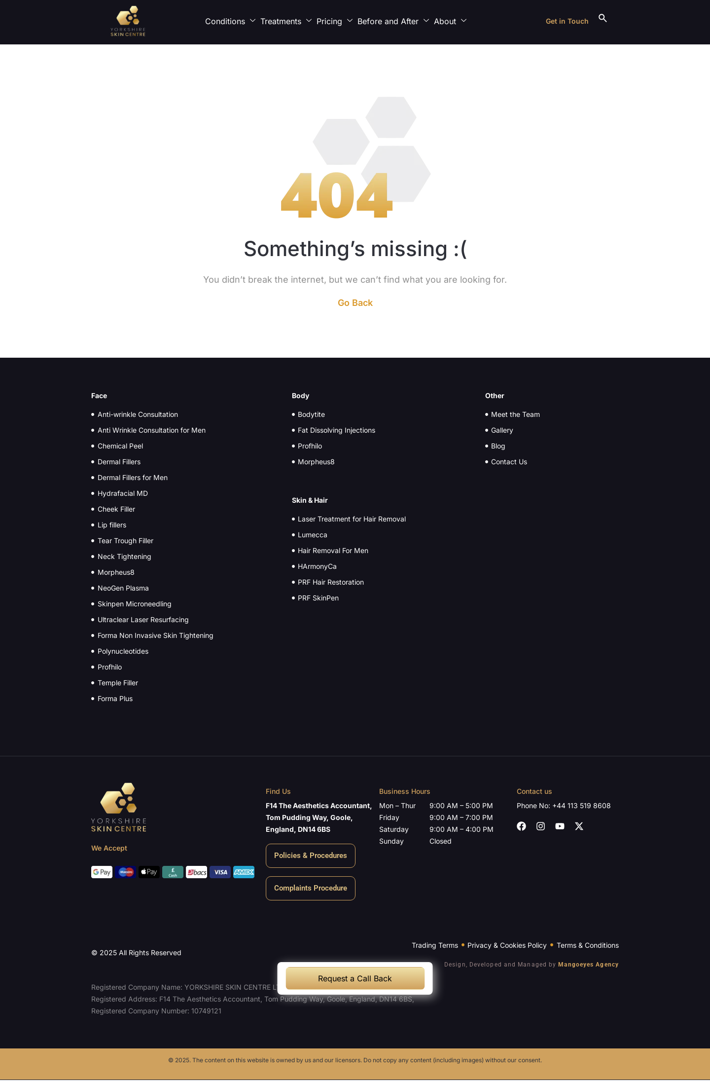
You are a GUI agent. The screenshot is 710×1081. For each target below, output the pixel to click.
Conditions (232, 21)
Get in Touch (567, 21)
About (452, 21)
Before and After (395, 21)
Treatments (288, 21)
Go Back (355, 303)
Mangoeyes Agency (588, 964)
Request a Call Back (355, 978)
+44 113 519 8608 (581, 805)
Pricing (337, 21)
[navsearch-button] (602, 21)
